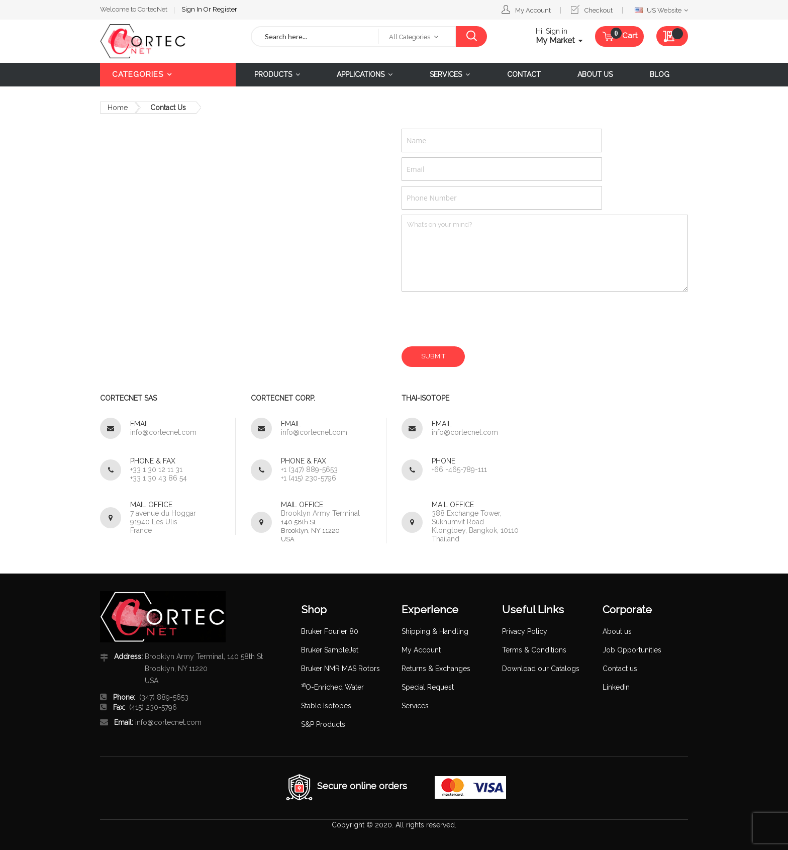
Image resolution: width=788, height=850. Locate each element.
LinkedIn (616, 687)
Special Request (428, 687)
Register (225, 9)
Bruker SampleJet (329, 650)
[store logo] (168, 41)
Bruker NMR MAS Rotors (340, 669)
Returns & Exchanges (436, 669)
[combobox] (315, 36)
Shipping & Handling (435, 631)
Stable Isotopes (326, 706)
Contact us (620, 669)
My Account (533, 10)
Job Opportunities (632, 650)
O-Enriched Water (332, 687)
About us (617, 631)
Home (118, 108)
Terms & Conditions (534, 650)
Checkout (598, 10)
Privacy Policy (524, 631)
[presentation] (478, 318)
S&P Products (323, 724)
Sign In (192, 9)
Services (415, 706)
